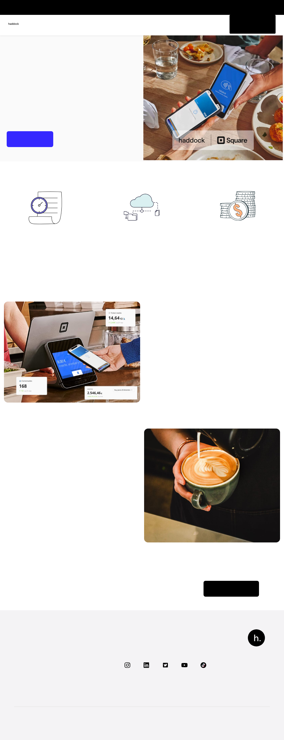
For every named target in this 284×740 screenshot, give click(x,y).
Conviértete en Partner (91, 688)
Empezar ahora (30, 139)
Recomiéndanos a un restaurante (89, 660)
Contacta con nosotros (91, 679)
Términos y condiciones (249, 721)
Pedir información (248, 24)
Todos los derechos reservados (39, 722)
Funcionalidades (33, 641)
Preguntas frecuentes (38, 679)
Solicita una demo (35, 688)
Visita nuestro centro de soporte (40, 660)
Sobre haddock (85, 641)
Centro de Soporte (100, 516)
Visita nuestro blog (87, 671)
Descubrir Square (231, 588)
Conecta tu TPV (33, 671)
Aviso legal (171, 721)
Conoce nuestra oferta (38, 649)
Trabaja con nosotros (89, 649)
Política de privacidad (204, 721)
